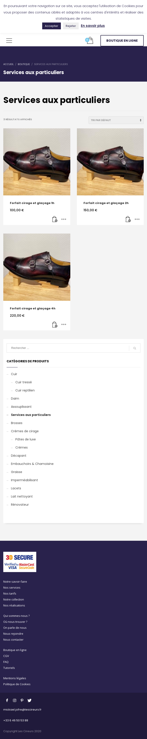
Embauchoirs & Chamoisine (32, 464)
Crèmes (21, 447)
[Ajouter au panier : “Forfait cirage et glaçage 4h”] (55, 324)
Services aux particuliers (31, 415)
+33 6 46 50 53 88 (15, 720)
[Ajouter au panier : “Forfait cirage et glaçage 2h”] (128, 219)
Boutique (24, 64)
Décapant (18, 455)
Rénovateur (20, 504)
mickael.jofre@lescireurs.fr (22, 709)
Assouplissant (21, 406)
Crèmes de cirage (25, 431)
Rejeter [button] (71, 26)
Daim (15, 398)
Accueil (8, 64)
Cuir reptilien (25, 390)
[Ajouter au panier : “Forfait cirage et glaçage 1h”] (55, 219)
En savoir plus (93, 25)
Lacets (16, 488)
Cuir (14, 374)
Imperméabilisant (24, 480)
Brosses (16, 423)
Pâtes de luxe (25, 439)
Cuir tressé (23, 382)
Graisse (16, 472)
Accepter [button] (51, 26)
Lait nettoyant (22, 496)
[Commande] (116, 120)
